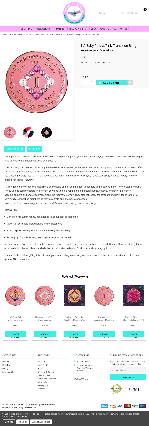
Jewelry (61, 28)
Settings (9, 421)
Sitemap (41, 388)
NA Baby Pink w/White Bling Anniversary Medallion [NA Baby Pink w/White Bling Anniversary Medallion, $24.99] (45, 320)
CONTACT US (44, 375)
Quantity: (85, 77)
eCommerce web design (13, 407)
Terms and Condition (47, 378)
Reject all (23, 421)
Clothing (27, 28)
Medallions (45, 28)
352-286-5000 (83, 361)
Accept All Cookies (41, 421)
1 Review (34, 148)
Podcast (41, 361)
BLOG (40, 368)
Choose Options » (15, 335)
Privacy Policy (44, 385)
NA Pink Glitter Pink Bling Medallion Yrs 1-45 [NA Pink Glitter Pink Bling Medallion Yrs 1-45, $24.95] (133, 318)
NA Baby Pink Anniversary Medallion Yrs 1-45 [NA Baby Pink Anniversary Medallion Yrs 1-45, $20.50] (104, 320)
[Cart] (143, 13)
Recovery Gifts (78, 28)
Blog (94, 28)
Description (14, 148)
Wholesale (42, 382)
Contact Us (120, 28)
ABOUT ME (43, 365)
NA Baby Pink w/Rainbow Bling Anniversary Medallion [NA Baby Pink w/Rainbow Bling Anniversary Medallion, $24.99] (15, 320)
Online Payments (116, 394)
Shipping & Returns (46, 372)
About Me (105, 28)
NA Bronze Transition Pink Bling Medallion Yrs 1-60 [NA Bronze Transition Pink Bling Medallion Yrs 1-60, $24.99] (74, 320)
